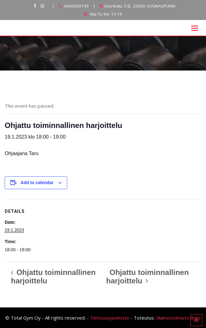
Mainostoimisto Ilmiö (178, 318)
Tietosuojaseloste (109, 318)
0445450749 (76, 6)
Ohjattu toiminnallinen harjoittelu (53, 276)
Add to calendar (37, 182)
